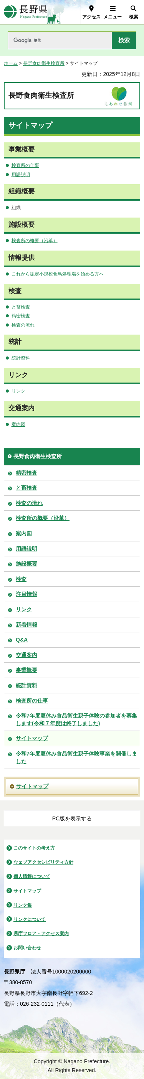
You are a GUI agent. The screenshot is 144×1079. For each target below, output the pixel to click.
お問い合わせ (27, 947)
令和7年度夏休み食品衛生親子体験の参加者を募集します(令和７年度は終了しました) (76, 719)
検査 (21, 579)
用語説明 (21, 174)
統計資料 (21, 358)
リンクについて (29, 919)
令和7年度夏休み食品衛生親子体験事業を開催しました (76, 757)
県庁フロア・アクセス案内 (41, 933)
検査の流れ (23, 325)
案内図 (18, 424)
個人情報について (31, 876)
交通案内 (26, 655)
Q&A (22, 640)
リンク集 (22, 905)
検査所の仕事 (25, 165)
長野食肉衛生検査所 (44, 63)
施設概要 (26, 564)
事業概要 (26, 670)
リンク (18, 391)
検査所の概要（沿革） (35, 240)
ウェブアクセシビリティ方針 (43, 862)
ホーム (11, 63)
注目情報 (26, 594)
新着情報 (26, 625)
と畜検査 (21, 307)
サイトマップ (32, 738)
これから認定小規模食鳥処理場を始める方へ (58, 274)
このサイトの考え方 (34, 848)
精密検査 (21, 315)
